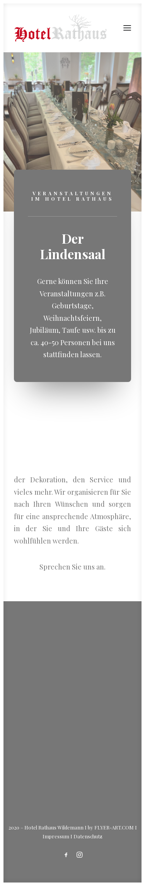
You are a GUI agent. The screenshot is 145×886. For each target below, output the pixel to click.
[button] (127, 27)
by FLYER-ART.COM (111, 827)
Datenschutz (87, 836)
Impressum (56, 836)
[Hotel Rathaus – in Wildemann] (60, 28)
